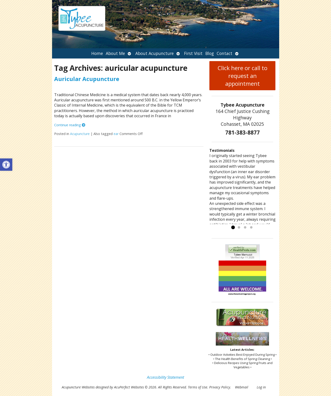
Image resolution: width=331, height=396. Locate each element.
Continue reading (69, 125)
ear (116, 133)
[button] (6, 164)
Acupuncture (80, 133)
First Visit (193, 53)
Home (97, 53)
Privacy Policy (219, 387)
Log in (261, 387)
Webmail (241, 387)
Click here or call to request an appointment (242, 75)
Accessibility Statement (165, 377)
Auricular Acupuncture (86, 79)
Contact (224, 53)
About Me (115, 53)
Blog (209, 53)
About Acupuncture (154, 53)
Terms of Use (197, 387)
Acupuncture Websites (78, 387)
